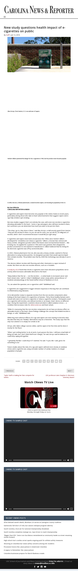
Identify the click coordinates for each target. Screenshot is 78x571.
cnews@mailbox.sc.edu (45, 565)
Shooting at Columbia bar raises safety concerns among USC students (29, 546)
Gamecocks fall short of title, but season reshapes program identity (28, 528)
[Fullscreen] (71, 462)
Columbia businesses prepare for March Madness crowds (24, 555)
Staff (7, 37)
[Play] (6, 462)
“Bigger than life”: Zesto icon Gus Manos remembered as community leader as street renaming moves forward (38, 538)
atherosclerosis (36, 307)
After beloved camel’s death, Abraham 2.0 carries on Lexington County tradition (32, 524)
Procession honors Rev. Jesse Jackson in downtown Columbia (25, 549)
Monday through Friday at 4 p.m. (39, 414)
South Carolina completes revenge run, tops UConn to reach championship (30, 534)
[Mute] (68, 462)
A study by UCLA (13, 272)
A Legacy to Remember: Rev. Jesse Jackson (19, 552)
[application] (39, 444)
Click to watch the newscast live (39, 412)
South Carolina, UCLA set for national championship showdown (26, 531)
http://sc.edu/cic (56, 563)
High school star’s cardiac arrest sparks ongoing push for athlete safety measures (33, 542)
